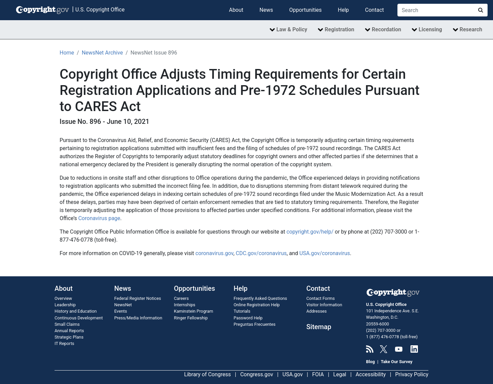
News (266, 10)
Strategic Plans (69, 337)
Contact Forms (320, 298)
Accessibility (371, 374)
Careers (181, 298)
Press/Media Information (138, 317)
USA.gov (293, 374)
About (236, 10)
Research (471, 29)
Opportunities (305, 10)
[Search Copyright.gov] (435, 10)
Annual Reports (69, 330)
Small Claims (67, 324)
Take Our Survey (397, 361)
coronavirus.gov (214, 253)
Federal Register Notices (137, 298)
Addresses (316, 311)
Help (343, 10)
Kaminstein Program (193, 311)
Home (67, 52)
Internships (184, 304)
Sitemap (318, 327)
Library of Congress (207, 374)
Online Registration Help (257, 304)
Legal (340, 374)
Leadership (65, 304)
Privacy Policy (412, 374)
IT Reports (64, 343)
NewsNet (123, 304)
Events (120, 311)
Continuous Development (79, 317)
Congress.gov (256, 374)
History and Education (76, 311)
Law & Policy (291, 29)
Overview (63, 298)
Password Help (248, 317)
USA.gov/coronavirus (324, 253)
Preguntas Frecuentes (254, 324)
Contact (374, 10)
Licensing (430, 29)
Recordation (386, 29)
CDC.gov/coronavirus (261, 253)
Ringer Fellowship (191, 317)
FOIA (318, 374)
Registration (339, 29)
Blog (370, 361)
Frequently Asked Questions (260, 298)
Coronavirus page (99, 218)
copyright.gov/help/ (310, 232)
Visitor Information (324, 304)
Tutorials (242, 311)
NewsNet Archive (102, 52)
